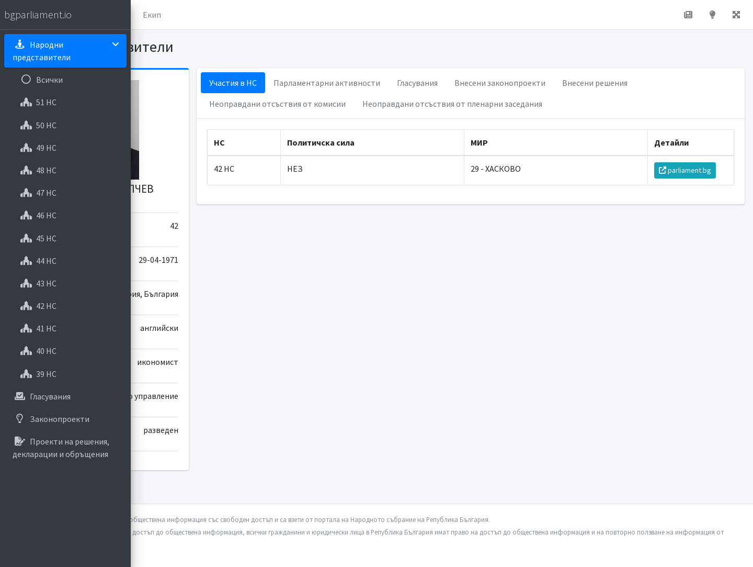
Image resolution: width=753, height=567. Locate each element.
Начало (181, 14)
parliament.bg (690, 170)
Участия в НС (328, 82)
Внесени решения (690, 82)
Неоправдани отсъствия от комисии (373, 103)
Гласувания (513, 82)
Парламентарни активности (422, 82)
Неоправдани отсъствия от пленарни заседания (548, 103)
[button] (147, 14)
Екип (279, 14)
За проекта (232, 14)
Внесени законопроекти (595, 82)
